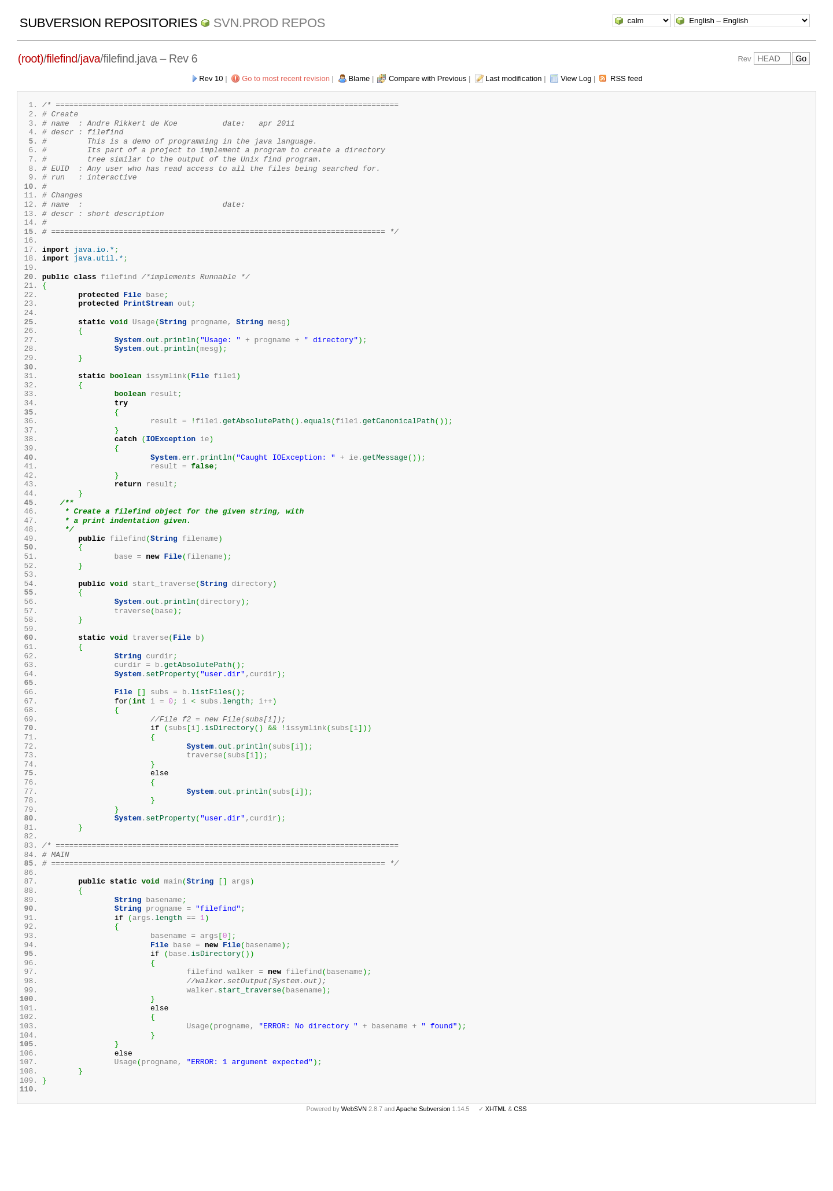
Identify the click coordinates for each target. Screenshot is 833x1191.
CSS (520, 1172)
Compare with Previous (427, 78)
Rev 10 (211, 78)
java (90, 58)
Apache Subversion (423, 1172)
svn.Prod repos (269, 23)
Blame (359, 78)
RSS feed (626, 78)
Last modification (513, 78)
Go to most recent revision (286, 78)
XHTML (495, 1172)
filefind (62, 58)
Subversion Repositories (108, 23)
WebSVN (354, 1172)
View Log (576, 78)
